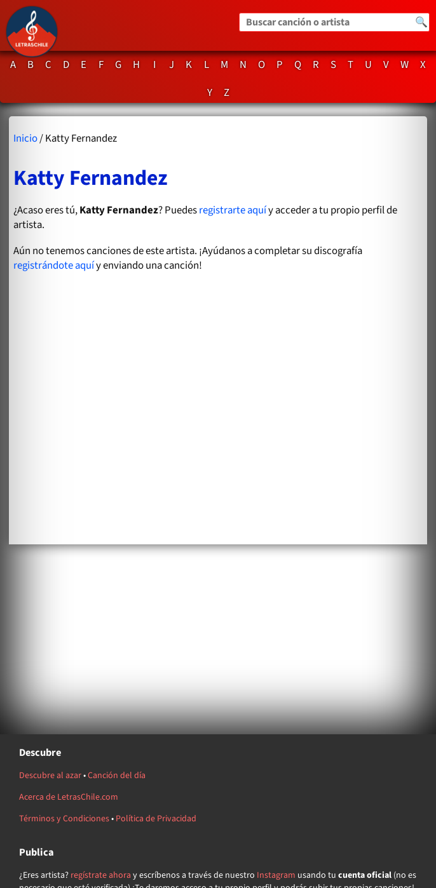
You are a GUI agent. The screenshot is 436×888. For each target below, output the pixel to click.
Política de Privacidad (156, 818)
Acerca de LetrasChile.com (68, 797)
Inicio (25, 138)
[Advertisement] (218, 417)
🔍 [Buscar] (421, 22)
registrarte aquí (232, 210)
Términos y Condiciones (64, 818)
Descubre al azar (50, 775)
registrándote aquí (53, 265)
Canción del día (117, 775)
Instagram (276, 875)
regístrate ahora (101, 875)
